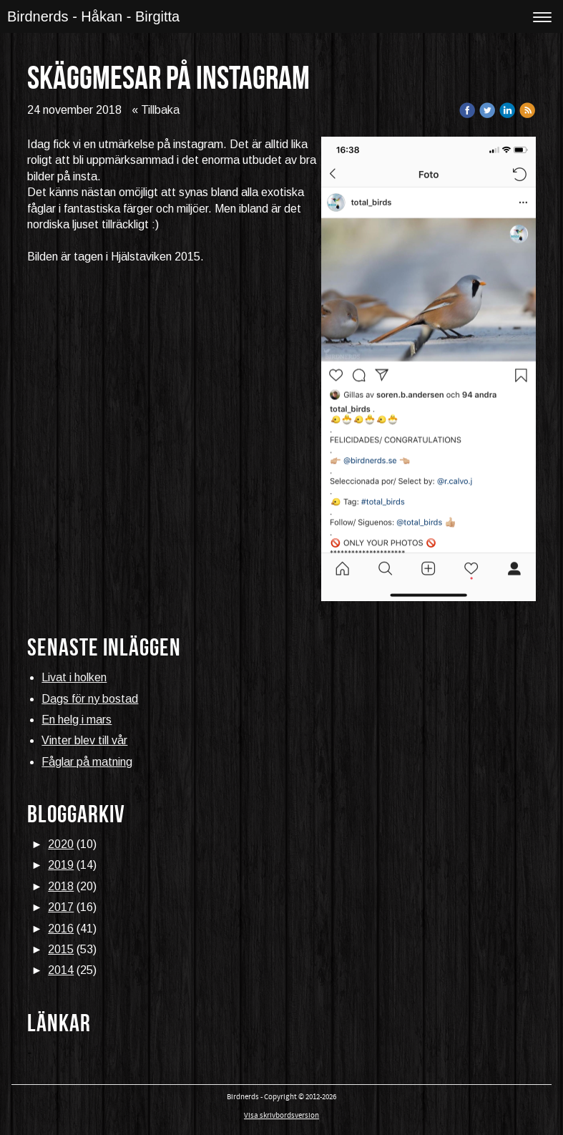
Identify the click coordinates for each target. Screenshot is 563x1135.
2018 (61, 886)
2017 (61, 907)
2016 (61, 928)
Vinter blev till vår (84, 740)
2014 (61, 970)
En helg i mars (76, 719)
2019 (61, 865)
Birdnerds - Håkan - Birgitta (93, 16)
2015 (61, 949)
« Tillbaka (156, 110)
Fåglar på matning (86, 762)
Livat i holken (74, 677)
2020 (61, 844)
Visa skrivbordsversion (281, 1116)
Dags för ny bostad (89, 699)
